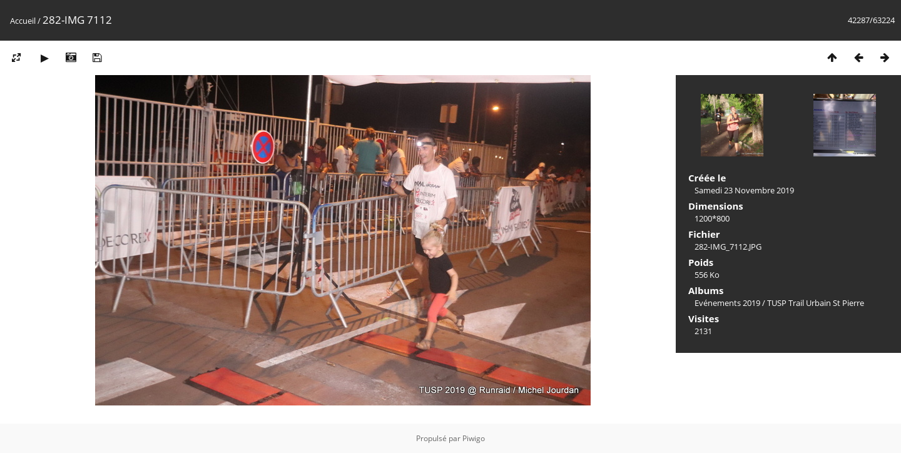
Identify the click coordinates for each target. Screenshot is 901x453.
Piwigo (473, 438)
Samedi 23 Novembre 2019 (744, 190)
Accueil (23, 20)
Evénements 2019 (727, 302)
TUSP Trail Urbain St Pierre (815, 302)
